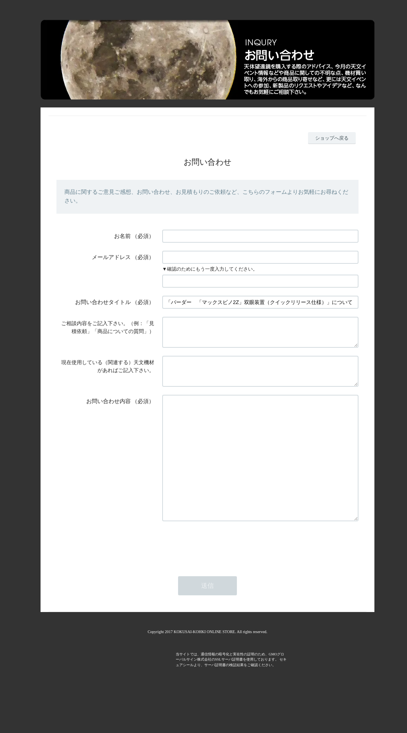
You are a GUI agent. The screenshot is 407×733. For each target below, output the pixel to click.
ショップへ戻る (332, 138)
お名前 (122, 236)
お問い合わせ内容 (108, 411)
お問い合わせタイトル (103, 302)
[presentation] (222, 578)
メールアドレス (111, 257)
